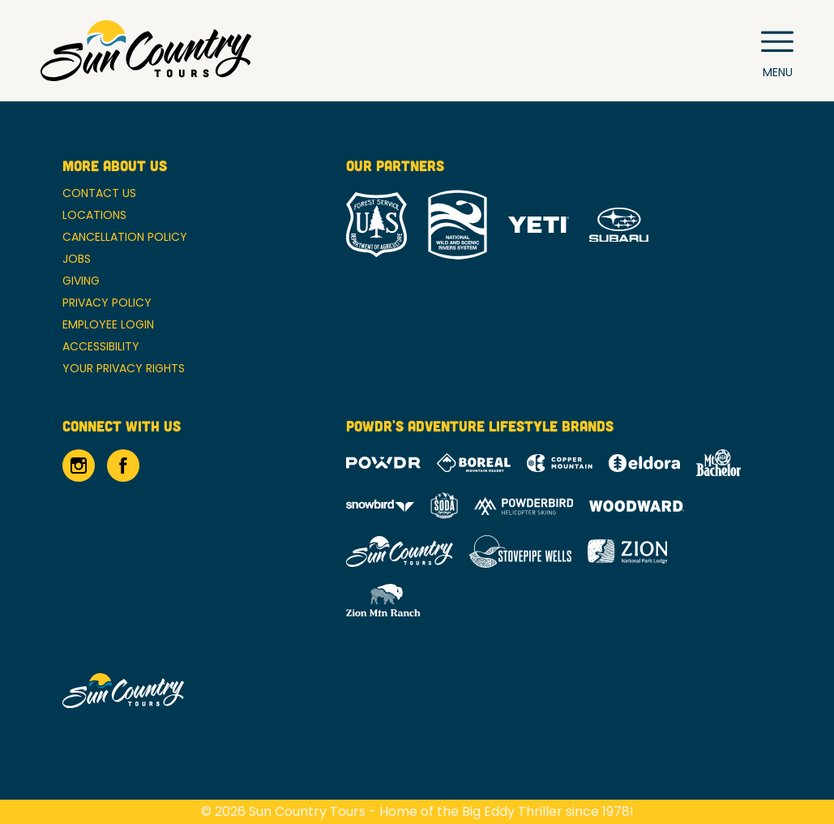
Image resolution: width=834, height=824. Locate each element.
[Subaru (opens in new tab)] (619, 225)
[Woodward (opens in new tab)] (636, 506)
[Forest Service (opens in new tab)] (376, 224)
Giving (81, 281)
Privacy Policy (107, 302)
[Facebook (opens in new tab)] (123, 465)
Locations (94, 215)
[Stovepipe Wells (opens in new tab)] (520, 551)
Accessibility (100, 346)
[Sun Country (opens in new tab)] (399, 551)
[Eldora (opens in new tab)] (644, 463)
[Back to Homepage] (184, 691)
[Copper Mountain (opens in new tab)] (559, 463)
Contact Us (99, 193)
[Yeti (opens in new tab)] (538, 225)
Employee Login (108, 324)
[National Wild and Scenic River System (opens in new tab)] (457, 224)
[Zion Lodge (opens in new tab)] (628, 551)
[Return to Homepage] (146, 50)
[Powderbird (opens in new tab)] (523, 506)
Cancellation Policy (124, 237)
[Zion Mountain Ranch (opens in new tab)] (383, 600)
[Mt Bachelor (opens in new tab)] (718, 462)
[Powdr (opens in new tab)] (383, 463)
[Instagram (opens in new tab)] (78, 465)
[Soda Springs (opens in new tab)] (444, 505)
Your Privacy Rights (123, 368)
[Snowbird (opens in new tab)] (380, 506)
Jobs (76, 259)
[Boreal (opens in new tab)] (474, 462)
